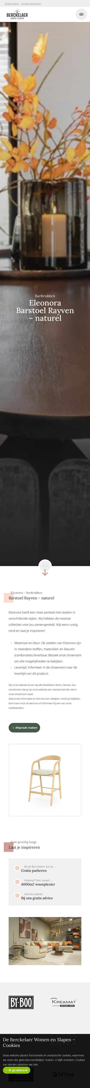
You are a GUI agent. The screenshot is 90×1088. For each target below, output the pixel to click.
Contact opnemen (31, 3)
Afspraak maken (26, 727)
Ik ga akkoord (18, 1070)
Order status (12, 3)
